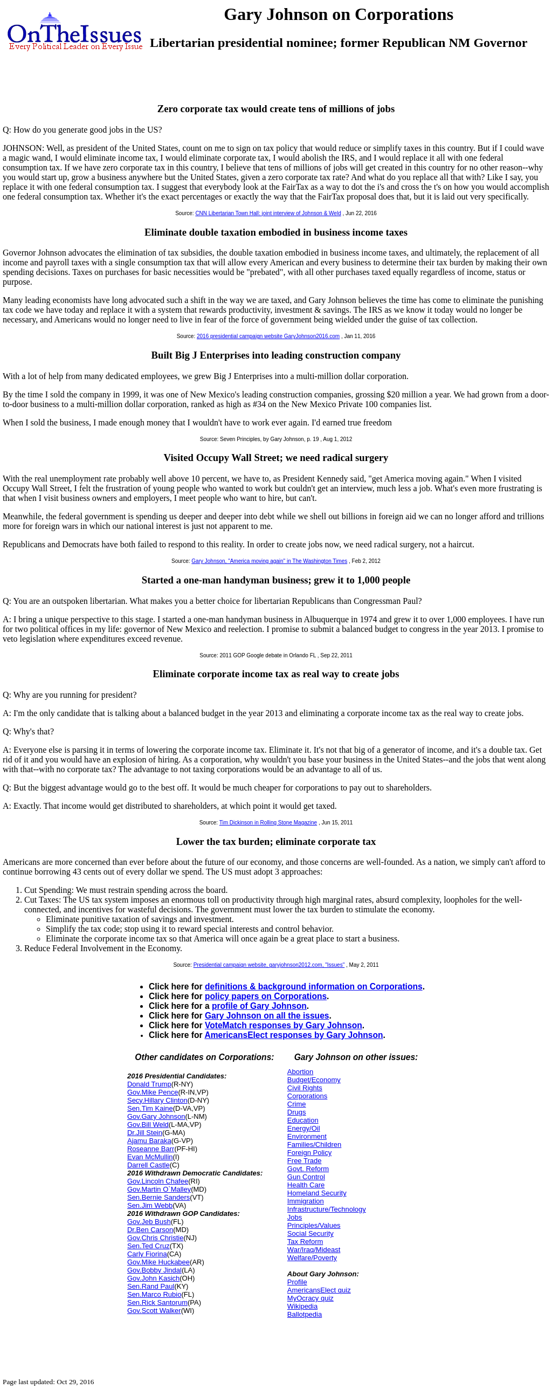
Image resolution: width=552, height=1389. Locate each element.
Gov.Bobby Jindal (154, 1270)
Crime (296, 1104)
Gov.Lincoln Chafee (157, 1181)
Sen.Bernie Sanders (158, 1197)
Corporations (307, 1096)
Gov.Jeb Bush (149, 1222)
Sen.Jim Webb (149, 1205)
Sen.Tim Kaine (150, 1108)
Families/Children (314, 1144)
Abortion (300, 1072)
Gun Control (306, 1177)
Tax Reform (305, 1241)
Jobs (294, 1217)
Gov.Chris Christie (155, 1238)
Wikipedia (302, 1306)
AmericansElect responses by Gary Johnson (293, 1035)
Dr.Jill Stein (144, 1133)
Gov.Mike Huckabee (158, 1262)
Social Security (310, 1233)
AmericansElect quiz (319, 1290)
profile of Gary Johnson (259, 1005)
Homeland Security (317, 1193)
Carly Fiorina (147, 1254)
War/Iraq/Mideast (314, 1250)
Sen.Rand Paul (150, 1286)
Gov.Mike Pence (152, 1092)
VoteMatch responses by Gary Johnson (283, 1025)
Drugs (296, 1112)
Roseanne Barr (150, 1149)
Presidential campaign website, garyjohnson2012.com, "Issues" (269, 965)
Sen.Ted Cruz (148, 1246)
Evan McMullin (150, 1157)
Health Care (306, 1185)
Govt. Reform (308, 1169)
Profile (297, 1282)
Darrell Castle (148, 1165)
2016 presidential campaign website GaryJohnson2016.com (268, 336)
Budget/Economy (314, 1080)
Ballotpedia (304, 1314)
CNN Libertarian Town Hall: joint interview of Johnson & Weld (268, 213)
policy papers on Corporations (266, 996)
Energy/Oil (303, 1128)
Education (303, 1120)
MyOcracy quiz (310, 1298)
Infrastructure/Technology (326, 1209)
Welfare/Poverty (312, 1258)
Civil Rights (304, 1088)
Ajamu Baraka (149, 1141)
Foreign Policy (309, 1153)
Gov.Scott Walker (154, 1311)
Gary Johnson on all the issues (267, 1015)
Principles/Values (314, 1225)
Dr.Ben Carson (150, 1230)
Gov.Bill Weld (148, 1124)
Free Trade (304, 1161)
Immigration (305, 1201)
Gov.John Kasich (153, 1278)
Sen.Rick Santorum (157, 1302)
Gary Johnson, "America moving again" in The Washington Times (269, 561)
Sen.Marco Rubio (154, 1294)
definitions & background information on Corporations (314, 986)
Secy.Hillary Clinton (157, 1100)
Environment (307, 1136)
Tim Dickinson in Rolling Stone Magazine (268, 823)
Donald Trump (149, 1084)
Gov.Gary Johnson (156, 1116)
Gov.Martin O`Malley (159, 1189)
